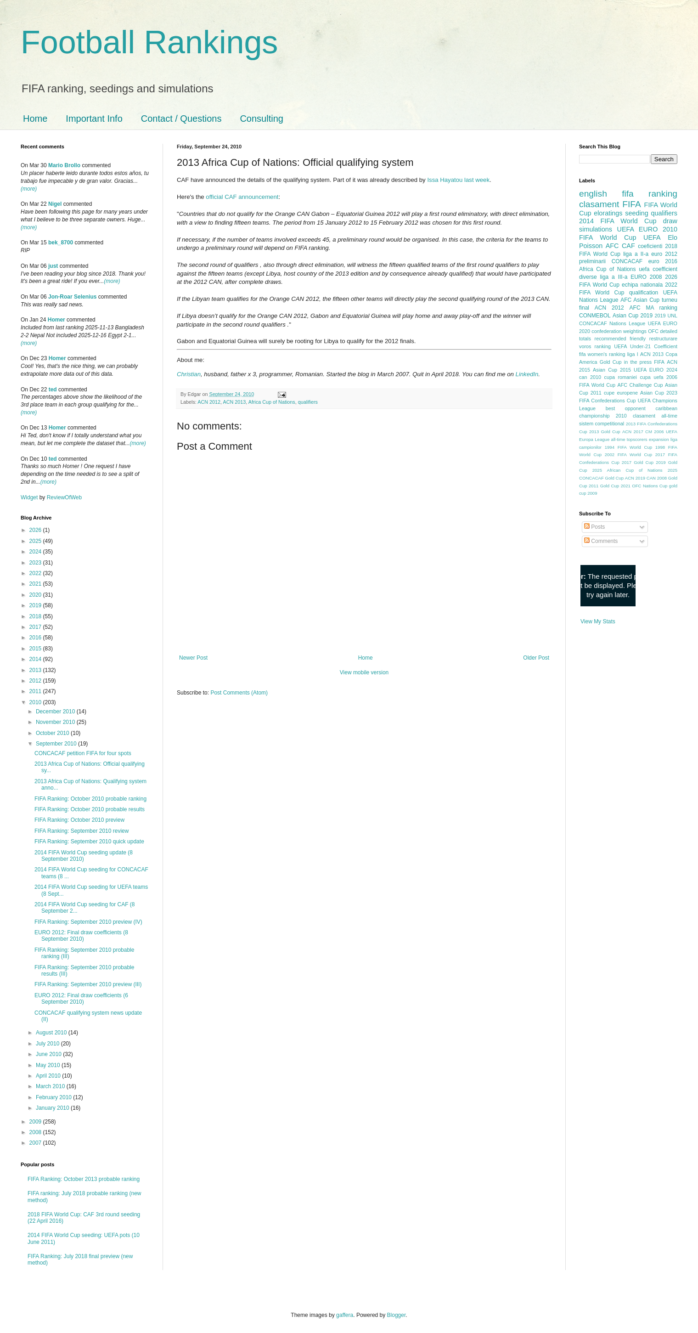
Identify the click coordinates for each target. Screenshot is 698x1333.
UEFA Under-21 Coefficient (645, 346)
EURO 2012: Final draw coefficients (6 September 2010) (81, 998)
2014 (36, 659)
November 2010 (56, 722)
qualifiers (308, 402)
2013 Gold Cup (604, 431)
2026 (36, 530)
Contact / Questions (181, 118)
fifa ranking (649, 193)
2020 (36, 595)
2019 (36, 605)
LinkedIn (526, 374)
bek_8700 (60, 242)
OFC (653, 331)
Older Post (536, 658)
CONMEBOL (595, 315)
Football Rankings (149, 42)
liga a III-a (614, 277)
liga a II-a (635, 254)
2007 (36, 1143)
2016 (36, 637)
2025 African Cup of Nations (627, 470)
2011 (36, 691)
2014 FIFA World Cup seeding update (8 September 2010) (83, 855)
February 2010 (54, 1097)
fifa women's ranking (602, 354)
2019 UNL (665, 315)
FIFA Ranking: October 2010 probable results (89, 809)
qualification (643, 292)
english (593, 193)
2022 (36, 573)
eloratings (608, 213)
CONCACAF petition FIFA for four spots (82, 753)
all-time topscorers (629, 439)
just (53, 266)
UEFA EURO (637, 229)
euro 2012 (664, 254)
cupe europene (621, 392)
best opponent (626, 408)
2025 (36, 541)
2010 (36, 702)
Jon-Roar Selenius (72, 297)
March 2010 (51, 1086)
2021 (36, 584)
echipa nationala (642, 285)
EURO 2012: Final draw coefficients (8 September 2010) (81, 935)
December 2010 (56, 711)
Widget (30, 497)
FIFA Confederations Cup (607, 400)
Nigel (55, 204)
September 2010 (57, 743)
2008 (36, 1132)
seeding (636, 213)
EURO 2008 (646, 277)
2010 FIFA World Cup (628, 233)
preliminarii (592, 261)
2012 (36, 681)
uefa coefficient (658, 269)
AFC (612, 245)
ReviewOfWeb (64, 497)
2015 (36, 648)
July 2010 (48, 1043)
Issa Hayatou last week (458, 179)
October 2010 (53, 733)
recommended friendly (620, 338)
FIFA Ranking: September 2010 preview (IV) (88, 922)
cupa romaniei (620, 377)
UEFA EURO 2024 (655, 370)
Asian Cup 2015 (612, 370)
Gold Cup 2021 (615, 485)
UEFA (652, 237)
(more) (29, 189)
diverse (588, 277)
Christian (189, 374)
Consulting (261, 118)
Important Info (94, 118)
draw (670, 221)
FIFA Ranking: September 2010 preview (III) (87, 984)
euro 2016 (662, 261)
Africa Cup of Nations (271, 402)
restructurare (663, 338)
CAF (628, 245)
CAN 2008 (657, 477)
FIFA (659, 362)
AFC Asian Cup (639, 300)
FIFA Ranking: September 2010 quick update (89, 841)
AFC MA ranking (653, 308)
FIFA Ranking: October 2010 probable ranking (90, 799)
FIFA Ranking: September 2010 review (81, 831)
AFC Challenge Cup (640, 385)
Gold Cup (611, 362)
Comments (601, 541)
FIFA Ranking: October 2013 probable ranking (84, 1179)
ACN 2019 (635, 477)
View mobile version (364, 672)
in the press (638, 362)
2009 (36, 1121)
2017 (36, 627)
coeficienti (650, 246)
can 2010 (590, 377)
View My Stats (597, 621)
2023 (36, 562)
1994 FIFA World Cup (628, 447)
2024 (36, 551)
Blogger (396, 1315)
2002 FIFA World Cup (628, 454)
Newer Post (193, 658)
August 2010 (52, 1032)
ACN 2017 (632, 431)
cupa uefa (651, 377)
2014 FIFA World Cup (617, 221)
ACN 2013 (234, 402)
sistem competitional (601, 423)
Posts (594, 527)
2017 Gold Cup (637, 462)
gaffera (344, 1315)
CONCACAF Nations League (612, 323)
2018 (36, 616)
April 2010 (49, 1076)
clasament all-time (655, 415)
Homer (56, 319)
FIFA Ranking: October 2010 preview (79, 820)
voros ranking (595, 346)
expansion (659, 439)
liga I (632, 354)
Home (35, 118)
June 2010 (49, 1054)
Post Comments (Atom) (239, 692)
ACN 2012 (208, 402)
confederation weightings (619, 331)
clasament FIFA (610, 204)
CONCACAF (627, 261)
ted (53, 389)
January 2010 (53, 1108)
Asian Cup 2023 (658, 392)
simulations (595, 229)
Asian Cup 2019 (633, 315)
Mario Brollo (64, 165)
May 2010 (49, 1065)
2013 (36, 670)
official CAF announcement (242, 196)
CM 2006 (654, 431)
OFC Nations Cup (649, 485)
